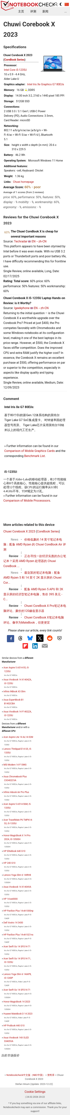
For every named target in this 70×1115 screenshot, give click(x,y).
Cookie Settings (35, 1092)
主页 (21, 11)
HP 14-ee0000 (11, 899)
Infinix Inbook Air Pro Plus (16, 792)
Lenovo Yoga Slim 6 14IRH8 (17, 875)
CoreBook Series (14, 59)
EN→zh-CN (39, 241)
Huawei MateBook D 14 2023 (18, 1013)
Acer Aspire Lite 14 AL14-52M (18, 737)
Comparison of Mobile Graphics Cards (29, 451)
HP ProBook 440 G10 (14, 1025)
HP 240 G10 (9, 863)
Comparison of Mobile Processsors (26, 500)
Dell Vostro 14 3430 (13, 922)
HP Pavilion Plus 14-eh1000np (18, 910)
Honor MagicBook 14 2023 (17, 1001)
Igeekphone (21, 308)
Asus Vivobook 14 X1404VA (17, 887)
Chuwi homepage (23, 182)
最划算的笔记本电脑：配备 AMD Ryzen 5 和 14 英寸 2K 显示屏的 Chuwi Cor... (32, 577)
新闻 (45, 11)
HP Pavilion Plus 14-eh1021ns (18, 934)
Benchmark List (34, 456)
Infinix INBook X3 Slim (15, 691)
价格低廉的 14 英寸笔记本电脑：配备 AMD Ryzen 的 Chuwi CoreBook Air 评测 (34, 544)
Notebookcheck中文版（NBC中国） (25, 1075)
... (65, 11)
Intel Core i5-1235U (15, 70)
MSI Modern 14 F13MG (15, 764)
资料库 (51, 1075)
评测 (33, 11)
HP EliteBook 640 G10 (14, 851)
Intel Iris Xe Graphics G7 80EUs (45, 84)
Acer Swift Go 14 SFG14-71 (17, 946)
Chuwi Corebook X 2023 (19, 531)
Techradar (20, 241)
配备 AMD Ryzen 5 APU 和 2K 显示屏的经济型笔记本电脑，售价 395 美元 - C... (33, 594)
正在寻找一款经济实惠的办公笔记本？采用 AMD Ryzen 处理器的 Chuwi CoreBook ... (34, 561)
